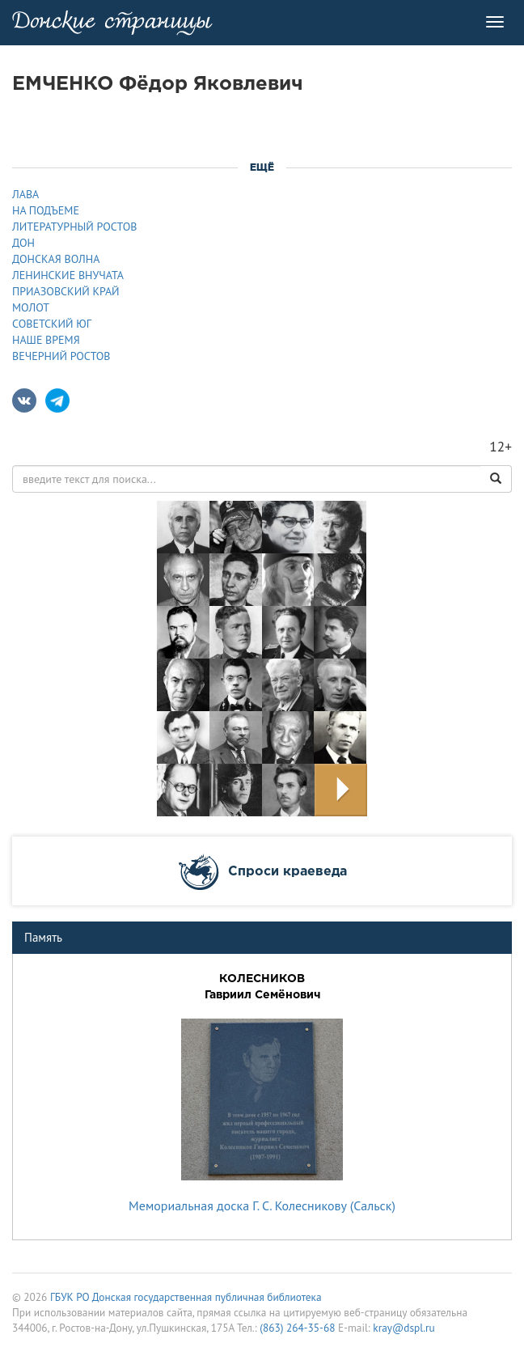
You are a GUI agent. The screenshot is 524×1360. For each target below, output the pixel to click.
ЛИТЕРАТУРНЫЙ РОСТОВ (74, 226)
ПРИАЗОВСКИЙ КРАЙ (66, 291)
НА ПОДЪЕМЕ (45, 210)
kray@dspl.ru (403, 1327)
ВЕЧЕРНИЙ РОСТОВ (61, 356)
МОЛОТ (30, 307)
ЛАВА (25, 194)
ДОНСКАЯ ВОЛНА (55, 259)
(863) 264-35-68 (297, 1327)
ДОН (23, 242)
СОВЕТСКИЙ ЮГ (51, 323)
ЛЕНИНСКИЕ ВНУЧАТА (68, 275)
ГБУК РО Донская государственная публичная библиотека (186, 1297)
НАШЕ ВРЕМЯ (46, 340)
